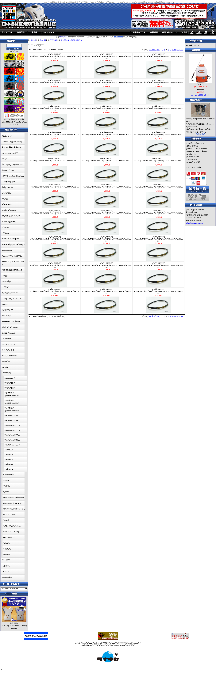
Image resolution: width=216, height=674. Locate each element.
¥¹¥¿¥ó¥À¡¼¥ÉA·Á (12, 416)
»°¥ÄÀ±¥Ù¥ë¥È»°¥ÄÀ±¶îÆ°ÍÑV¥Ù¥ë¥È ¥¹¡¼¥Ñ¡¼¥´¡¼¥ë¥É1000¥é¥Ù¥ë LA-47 (54, 222)
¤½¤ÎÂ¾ (6, 555)
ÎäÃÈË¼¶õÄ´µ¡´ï (8, 333)
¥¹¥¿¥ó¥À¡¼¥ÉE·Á (12, 435)
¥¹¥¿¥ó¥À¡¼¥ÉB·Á (12, 420)
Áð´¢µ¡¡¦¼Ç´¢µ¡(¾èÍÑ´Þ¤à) (13, 165)
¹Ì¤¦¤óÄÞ (6, 543)
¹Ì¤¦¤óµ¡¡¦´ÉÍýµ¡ (8, 170)
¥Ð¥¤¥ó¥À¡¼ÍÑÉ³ (10, 515)
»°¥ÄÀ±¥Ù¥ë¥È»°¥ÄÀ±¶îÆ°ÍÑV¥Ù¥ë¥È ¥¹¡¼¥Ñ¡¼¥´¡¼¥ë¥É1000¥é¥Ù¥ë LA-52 (158, 248)
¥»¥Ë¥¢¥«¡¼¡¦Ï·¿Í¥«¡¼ (11, 321)
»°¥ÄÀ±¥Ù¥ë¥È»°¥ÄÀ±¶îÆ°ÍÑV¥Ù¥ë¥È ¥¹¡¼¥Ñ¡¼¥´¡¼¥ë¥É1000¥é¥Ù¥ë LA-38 (54, 143)
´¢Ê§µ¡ (4, 159)
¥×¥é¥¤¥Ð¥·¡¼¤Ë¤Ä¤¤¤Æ (197, 151)
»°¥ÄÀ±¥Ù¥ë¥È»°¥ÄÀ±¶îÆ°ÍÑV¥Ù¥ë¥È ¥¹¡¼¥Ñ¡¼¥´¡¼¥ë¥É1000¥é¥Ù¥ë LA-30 (106, 65)
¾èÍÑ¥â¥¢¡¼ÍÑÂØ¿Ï (11, 532)
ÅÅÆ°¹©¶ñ (6, 316)
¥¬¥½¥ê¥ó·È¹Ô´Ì (8, 350)
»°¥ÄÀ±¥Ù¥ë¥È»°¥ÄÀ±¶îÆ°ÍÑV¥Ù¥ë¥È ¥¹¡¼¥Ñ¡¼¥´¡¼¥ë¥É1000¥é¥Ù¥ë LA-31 (158, 65)
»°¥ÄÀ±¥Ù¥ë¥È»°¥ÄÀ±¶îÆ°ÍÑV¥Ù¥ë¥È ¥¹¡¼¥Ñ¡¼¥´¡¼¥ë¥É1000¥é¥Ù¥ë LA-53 (54, 274)
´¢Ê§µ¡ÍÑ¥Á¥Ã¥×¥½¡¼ (12, 526)
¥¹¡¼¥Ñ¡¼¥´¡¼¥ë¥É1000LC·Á (12, 409)
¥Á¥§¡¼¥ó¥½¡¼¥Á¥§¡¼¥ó (13, 497)
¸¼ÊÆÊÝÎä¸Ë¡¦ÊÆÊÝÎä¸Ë (12, 270)
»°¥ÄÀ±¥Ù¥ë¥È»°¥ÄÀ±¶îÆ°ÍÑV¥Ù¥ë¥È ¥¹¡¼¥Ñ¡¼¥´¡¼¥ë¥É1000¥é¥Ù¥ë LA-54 (106, 274)
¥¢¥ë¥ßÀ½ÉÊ (7, 310)
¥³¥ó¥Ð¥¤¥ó (7, 250)
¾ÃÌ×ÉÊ (43, 40)
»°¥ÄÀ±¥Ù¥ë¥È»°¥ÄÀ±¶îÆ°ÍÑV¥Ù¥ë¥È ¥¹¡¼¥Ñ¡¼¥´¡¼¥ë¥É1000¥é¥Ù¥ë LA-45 (106, 196)
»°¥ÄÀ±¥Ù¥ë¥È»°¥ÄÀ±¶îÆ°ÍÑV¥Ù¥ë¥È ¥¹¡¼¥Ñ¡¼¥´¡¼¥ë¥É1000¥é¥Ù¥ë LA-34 (158, 91)
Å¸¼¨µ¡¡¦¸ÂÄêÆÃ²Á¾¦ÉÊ (11, 147)
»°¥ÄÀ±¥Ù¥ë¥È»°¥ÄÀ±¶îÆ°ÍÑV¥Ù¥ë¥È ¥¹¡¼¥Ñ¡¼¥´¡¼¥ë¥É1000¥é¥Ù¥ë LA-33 (106, 91)
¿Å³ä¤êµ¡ (5, 233)
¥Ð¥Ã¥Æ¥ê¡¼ (8, 537)
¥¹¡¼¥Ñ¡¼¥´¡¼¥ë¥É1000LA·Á (71, 40)
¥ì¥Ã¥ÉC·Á (9, 460)
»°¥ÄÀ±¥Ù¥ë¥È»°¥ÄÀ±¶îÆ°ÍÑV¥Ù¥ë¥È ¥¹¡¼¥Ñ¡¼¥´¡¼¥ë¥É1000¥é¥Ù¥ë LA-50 (54, 248)
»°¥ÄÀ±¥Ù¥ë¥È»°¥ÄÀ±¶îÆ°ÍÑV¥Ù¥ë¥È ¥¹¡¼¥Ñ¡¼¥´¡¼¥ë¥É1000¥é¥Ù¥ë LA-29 (54, 65)
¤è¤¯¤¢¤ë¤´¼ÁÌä (194, 167)
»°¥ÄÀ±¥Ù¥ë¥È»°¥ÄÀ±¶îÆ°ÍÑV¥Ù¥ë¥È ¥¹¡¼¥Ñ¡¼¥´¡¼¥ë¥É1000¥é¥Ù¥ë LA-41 (54, 170)
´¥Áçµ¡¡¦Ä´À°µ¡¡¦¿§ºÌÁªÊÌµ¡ (12, 256)
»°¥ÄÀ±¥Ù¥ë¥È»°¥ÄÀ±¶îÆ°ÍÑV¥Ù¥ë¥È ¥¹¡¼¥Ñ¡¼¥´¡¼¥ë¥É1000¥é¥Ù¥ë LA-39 (106, 143)
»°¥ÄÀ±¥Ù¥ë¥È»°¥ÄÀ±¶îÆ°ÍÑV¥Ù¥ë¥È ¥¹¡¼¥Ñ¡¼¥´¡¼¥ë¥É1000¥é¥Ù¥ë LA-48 (106, 222)
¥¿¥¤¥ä (6, 492)
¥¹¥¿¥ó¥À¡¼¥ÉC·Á (12, 425)
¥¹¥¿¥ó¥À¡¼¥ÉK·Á (12, 440)
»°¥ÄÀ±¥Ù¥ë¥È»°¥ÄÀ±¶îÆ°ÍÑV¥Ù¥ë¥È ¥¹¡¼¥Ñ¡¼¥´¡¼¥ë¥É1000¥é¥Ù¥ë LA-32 (54, 91)
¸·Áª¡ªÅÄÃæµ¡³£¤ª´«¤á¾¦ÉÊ (13, 142)
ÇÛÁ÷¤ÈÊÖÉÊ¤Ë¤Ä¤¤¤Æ (106, 643)
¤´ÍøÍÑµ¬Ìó (191, 154)
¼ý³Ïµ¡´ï (5, 276)
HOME (33, 40)
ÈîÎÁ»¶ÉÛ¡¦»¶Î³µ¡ (8, 182)
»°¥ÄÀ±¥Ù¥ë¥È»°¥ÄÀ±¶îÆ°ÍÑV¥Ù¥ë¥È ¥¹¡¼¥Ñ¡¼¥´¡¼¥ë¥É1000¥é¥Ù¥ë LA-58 (158, 300)
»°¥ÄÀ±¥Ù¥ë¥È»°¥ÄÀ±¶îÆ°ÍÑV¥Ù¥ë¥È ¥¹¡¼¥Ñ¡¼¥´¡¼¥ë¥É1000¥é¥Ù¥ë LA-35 (54, 117)
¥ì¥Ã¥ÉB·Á (9, 455)
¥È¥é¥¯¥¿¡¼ (7, 136)
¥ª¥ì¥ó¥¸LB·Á (10, 383)
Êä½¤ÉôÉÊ (6, 572)
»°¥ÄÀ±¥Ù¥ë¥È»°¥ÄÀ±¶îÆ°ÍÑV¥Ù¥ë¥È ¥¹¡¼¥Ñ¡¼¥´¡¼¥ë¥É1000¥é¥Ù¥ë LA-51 (106, 248)
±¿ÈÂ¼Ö (5, 287)
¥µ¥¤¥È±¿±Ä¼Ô (193, 162)
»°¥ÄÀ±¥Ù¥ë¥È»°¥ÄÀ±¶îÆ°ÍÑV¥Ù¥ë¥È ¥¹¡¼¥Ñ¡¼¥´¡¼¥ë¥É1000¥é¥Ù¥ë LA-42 (106, 170)
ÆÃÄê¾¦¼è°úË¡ (193, 157)
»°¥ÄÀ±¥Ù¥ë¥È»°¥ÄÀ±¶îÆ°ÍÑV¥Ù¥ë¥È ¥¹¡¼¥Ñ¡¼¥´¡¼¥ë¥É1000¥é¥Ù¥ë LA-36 (106, 117)
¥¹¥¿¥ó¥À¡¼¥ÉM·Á (12, 445)
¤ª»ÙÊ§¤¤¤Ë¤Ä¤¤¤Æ (195, 143)
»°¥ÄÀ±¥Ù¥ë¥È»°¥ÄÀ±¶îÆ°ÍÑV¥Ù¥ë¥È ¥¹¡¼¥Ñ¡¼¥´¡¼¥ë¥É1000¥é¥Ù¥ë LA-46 (158, 196)
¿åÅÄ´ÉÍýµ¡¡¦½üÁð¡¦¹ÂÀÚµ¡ (13, 176)
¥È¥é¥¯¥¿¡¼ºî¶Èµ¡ (9, 222)
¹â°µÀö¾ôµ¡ (6, 193)
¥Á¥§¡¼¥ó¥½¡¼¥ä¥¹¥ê (12, 503)
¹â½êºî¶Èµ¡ (6, 281)
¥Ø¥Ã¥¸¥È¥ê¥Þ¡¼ (9, 210)
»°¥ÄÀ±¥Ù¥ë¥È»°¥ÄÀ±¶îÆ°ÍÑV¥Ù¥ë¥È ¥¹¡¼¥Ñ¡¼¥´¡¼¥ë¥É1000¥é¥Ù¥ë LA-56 (54, 300)
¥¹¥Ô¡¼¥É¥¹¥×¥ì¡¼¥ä (10, 239)
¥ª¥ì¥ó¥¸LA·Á (10, 378)
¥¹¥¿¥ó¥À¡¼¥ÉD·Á (12, 430)
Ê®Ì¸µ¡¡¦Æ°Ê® (7, 187)
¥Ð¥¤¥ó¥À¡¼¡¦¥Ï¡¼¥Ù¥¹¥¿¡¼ (13, 245)
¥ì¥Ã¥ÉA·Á (9, 450)
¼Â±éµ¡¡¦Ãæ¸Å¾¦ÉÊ (10, 153)
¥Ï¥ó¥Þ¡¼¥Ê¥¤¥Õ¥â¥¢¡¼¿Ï (14, 509)
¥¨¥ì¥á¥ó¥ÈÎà (8, 475)
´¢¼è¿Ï (6, 520)
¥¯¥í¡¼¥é (7, 549)
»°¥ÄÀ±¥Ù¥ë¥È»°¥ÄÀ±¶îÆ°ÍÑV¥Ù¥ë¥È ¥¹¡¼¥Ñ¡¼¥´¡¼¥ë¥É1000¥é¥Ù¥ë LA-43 (158, 170)
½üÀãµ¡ (5, 304)
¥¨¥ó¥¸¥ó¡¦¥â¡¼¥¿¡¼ (10, 327)
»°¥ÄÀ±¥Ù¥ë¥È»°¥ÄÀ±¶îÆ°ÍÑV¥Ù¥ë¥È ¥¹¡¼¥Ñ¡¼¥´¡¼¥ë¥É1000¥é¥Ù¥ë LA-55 (158, 274)
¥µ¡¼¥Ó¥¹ (6, 361)
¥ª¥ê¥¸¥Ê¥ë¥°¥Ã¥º (9, 356)
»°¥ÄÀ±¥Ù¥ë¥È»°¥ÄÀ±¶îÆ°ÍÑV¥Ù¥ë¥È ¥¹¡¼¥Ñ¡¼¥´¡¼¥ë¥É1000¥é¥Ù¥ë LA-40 (158, 143)
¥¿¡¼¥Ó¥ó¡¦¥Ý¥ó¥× (10, 293)
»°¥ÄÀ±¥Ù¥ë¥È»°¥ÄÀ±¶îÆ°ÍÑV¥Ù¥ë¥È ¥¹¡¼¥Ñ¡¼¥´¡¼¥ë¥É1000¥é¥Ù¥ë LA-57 (106, 300)
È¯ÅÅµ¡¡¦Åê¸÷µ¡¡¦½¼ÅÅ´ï (12, 299)
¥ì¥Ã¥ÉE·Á (9, 469)
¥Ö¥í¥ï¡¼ (5, 227)
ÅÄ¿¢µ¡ (5, 199)
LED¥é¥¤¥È (6, 339)
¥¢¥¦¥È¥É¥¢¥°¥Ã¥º (9, 344)
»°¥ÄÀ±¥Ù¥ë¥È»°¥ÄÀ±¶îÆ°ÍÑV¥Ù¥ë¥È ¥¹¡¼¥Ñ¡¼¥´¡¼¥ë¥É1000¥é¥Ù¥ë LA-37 (158, 117)
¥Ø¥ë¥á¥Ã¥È (7, 577)
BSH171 (200, 84)
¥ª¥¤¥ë (6, 480)
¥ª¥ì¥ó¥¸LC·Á (10, 388)
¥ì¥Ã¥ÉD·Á (9, 464)
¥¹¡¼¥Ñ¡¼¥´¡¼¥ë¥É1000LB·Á (12, 401)
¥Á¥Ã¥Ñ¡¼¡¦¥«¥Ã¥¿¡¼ (11, 216)
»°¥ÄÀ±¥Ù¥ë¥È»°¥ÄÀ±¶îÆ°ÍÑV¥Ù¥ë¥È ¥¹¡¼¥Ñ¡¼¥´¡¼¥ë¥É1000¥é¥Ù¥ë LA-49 (158, 222)
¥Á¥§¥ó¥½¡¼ (7, 204)
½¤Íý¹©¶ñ (6, 566)
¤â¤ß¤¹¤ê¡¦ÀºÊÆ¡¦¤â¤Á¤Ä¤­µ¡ (13, 263)
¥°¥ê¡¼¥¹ (7, 486)
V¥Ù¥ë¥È (53, 40)
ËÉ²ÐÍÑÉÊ (6, 560)
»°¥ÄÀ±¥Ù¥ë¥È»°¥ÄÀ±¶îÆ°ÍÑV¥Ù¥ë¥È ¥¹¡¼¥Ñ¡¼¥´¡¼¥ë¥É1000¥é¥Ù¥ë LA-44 (54, 196)
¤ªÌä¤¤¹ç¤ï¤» (192, 159)
